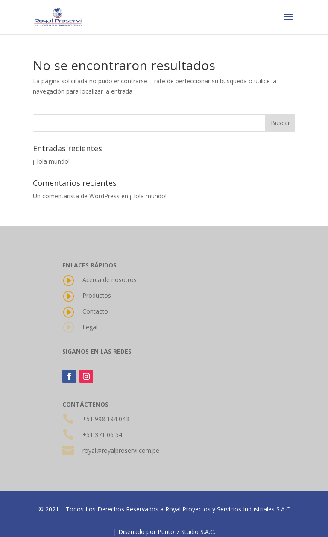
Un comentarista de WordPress (76, 196)
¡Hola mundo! (51, 161)
